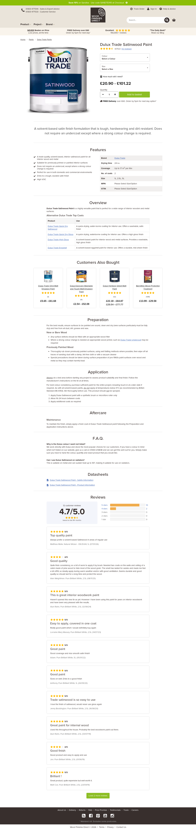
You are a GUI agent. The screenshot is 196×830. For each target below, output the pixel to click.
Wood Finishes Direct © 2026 (83, 827)
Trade (126, 810)
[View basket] (174, 20)
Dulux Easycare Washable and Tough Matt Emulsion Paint (81, 289)
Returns (82, 810)
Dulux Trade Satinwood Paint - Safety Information (70, 480)
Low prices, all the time (38, 31)
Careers (134, 810)
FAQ (90, 810)
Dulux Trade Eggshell (57, 248)
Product (25, 24)
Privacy (110, 827)
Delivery (72, 810)
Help (167, 9)
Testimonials (115, 810)
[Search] (166, 20)
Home (22, 39)
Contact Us (121, 827)
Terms (101, 827)
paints (31, 39)
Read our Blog (158, 31)
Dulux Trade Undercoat (130, 340)
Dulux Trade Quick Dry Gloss (60, 234)
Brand (50, 24)
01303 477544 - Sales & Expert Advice (42, 9)
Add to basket (134, 94)
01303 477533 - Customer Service (41, 12)
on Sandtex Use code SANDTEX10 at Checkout (98, 2)
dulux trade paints (44, 39)
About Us (62, 810)
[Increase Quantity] (115, 95)
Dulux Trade (119, 158)
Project (38, 24)
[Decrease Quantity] (103, 95)
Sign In (152, 9)
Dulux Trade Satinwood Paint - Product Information (71, 485)
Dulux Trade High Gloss (58, 239)
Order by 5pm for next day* (78, 31)
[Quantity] (109, 94)
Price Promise (101, 810)
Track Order (137, 9)
